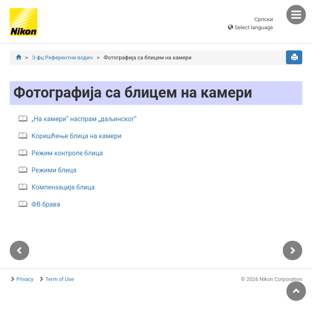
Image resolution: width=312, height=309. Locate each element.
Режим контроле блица (67, 153)
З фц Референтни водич (62, 57)
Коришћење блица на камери (76, 136)
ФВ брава (46, 204)
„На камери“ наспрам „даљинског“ (84, 119)
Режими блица (54, 170)
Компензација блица (63, 187)
